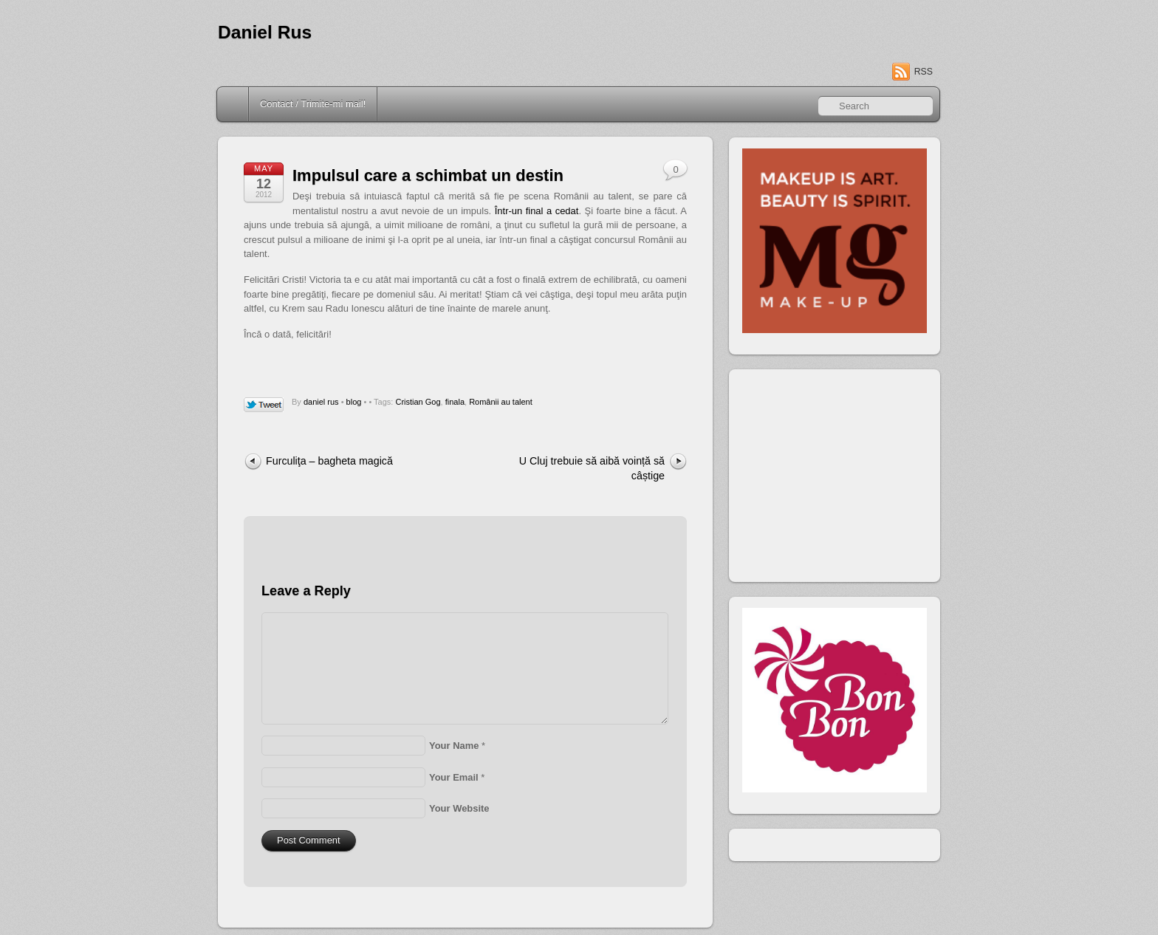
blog (354, 401)
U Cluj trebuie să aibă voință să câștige (592, 468)
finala (455, 401)
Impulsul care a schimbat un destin (427, 175)
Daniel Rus (265, 32)
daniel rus (321, 401)
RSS (923, 71)
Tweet (264, 405)
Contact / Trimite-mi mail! (313, 103)
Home (234, 104)
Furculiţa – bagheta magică (329, 461)
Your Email (454, 777)
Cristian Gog (417, 401)
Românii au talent (500, 401)
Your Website (459, 808)
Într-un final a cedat (537, 210)
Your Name (454, 745)
